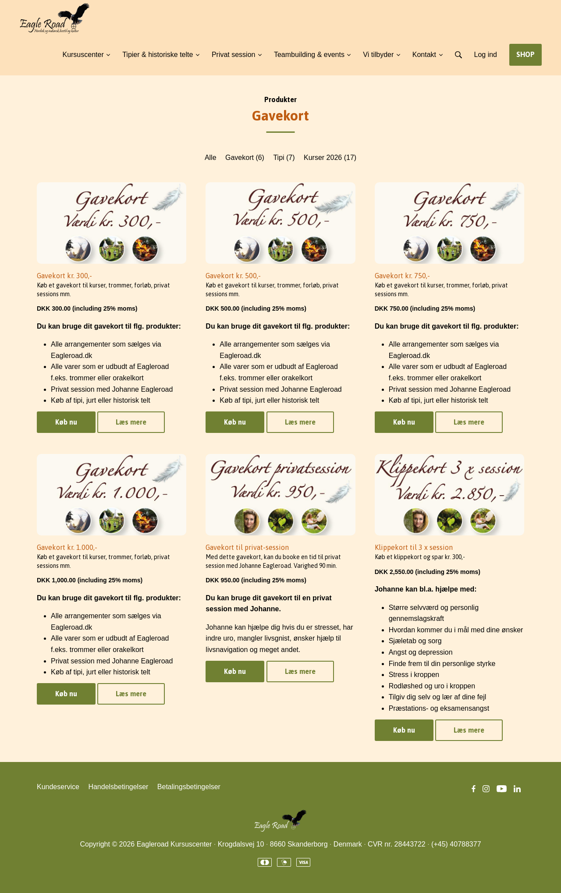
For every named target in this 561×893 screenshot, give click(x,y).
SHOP (525, 54)
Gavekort (244, 157)
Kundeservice (58, 786)
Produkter (280, 99)
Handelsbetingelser (118, 786)
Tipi (284, 157)
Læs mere (131, 422)
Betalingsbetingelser (188, 786)
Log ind (485, 54)
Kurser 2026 (330, 157)
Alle (211, 157)
